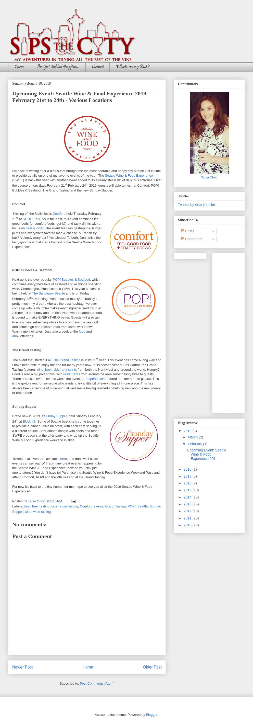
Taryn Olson (209, 177)
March (193, 437)
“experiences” (96, 379)
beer (27, 506)
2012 (188, 511)
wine (27, 512)
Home (19, 67)
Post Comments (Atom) (97, 683)
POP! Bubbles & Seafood (71, 279)
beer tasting (40, 506)
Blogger (151, 715)
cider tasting (69, 506)
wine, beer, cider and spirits (56, 369)
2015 (188, 490)
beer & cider (34, 228)
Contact (97, 67)
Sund (48, 416)
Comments (192, 239)
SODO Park (31, 219)
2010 (188, 525)
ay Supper (59, 416)
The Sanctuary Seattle (48, 293)
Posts (187, 231)
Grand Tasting (115, 506)
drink (15, 336)
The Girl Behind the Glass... (57, 67)
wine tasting (42, 512)
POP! (131, 506)
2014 (188, 497)
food (82, 331)
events (98, 506)
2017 (188, 476)
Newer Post (22, 667)
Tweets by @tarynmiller (196, 204)
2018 (188, 469)
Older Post (152, 667)
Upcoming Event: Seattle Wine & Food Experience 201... (206, 454)
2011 (188, 518)
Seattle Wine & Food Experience (129, 175)
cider (54, 506)
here (63, 459)
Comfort (59, 214)
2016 (188, 483)
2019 (188, 431)
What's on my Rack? (132, 67)
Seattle (142, 506)
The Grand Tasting (66, 360)
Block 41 (29, 421)
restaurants (71, 374)
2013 (188, 504)
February (195, 444)
